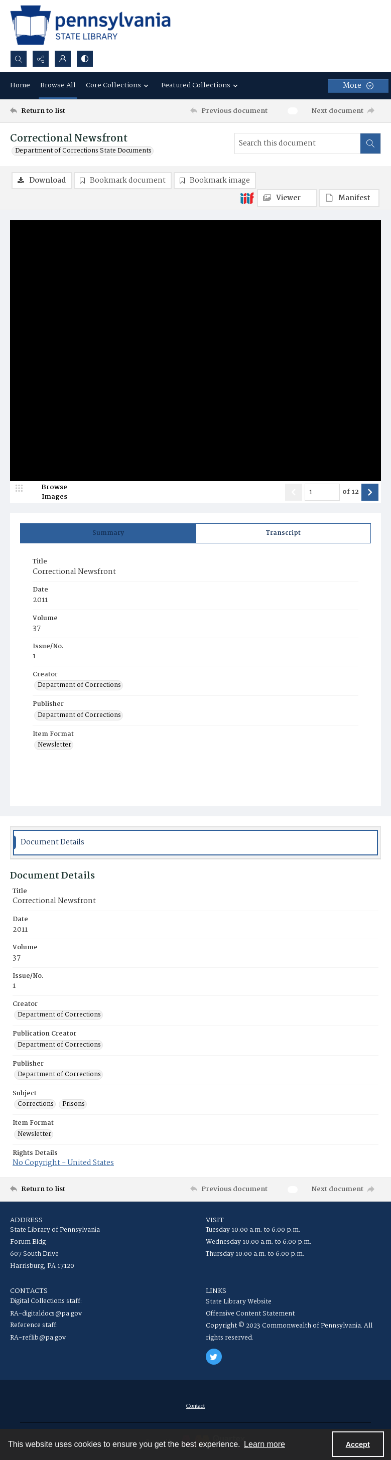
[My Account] (63, 59)
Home (20, 85)
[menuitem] (195, 1406)
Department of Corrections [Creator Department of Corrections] (79, 685)
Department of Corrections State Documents (83, 151)
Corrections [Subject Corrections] (36, 1104)
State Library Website (239, 1301)
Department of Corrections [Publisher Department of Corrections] (79, 715)
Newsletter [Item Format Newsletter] (54, 745)
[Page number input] (322, 492)
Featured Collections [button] (200, 85)
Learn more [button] (264, 1444)
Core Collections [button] (118, 85)
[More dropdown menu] (358, 86)
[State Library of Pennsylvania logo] (90, 25)
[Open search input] (19, 59)
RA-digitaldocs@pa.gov (46, 1313)
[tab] (108, 533)
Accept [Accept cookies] (358, 1444)
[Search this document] (297, 143)
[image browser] (47, 492)
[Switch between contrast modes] (85, 59)
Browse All (58, 85)
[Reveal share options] (41, 59)
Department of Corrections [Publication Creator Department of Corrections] (59, 1045)
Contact (195, 1405)
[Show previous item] (293, 492)
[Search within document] (370, 143)
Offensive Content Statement (250, 1313)
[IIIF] (247, 197)
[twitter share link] (214, 1357)
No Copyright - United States (63, 1163)
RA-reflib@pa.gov (38, 1338)
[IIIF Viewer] (287, 198)
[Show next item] (369, 492)
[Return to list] (58, 110)
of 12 (350, 492)
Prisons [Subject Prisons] (73, 1104)
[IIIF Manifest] (349, 198)
